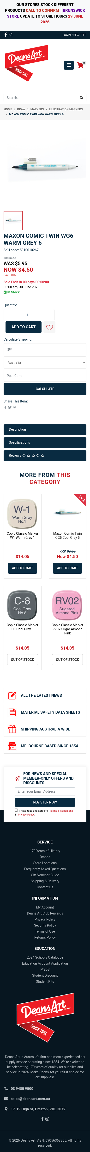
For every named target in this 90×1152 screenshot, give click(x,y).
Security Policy (45, 925)
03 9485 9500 (22, 1088)
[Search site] (81, 98)
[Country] (45, 362)
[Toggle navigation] (69, 65)
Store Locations (45, 863)
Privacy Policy (26, 814)
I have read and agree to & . (44, 812)
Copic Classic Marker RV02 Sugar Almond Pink (67, 629)
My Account (45, 907)
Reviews (27, 455)
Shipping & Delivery (45, 881)
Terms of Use (45, 931)
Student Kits (45, 981)
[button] (49, 327)
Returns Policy (45, 937)
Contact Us (45, 887)
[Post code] (45, 376)
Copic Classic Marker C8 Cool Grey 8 (22, 627)
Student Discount (45, 975)
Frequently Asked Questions (45, 869)
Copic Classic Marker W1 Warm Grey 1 (22, 536)
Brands (45, 857)
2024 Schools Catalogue (45, 957)
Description (17, 429)
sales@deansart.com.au (30, 1099)
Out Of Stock (22, 660)
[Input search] (40, 98)
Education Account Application (45, 963)
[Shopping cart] (80, 65)
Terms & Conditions (61, 810)
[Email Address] (45, 791)
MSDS (44, 969)
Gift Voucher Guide (45, 875)
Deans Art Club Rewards (45, 913)
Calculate (45, 389)
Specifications (19, 442)
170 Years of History (45, 851)
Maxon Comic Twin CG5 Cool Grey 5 (67, 536)
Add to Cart (24, 327)
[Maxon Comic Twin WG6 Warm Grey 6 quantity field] (29, 315)
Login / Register (74, 35)
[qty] (45, 349)
